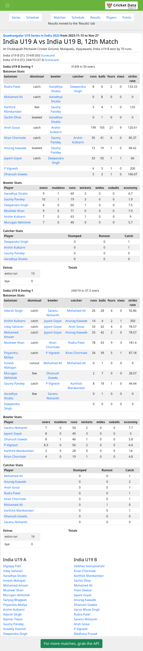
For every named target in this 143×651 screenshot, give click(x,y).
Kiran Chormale (15, 138)
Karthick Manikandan (19, 451)
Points (126, 17)
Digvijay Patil (12, 566)
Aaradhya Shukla (16, 193)
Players (111, 17)
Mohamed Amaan (15, 585)
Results (95, 17)
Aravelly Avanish (14, 629)
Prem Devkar (83, 590)
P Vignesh (11, 168)
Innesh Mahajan (14, 581)
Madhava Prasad (85, 634)
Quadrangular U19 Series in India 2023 (31, 35)
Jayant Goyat (13, 158)
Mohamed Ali (13, 97)
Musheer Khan (14, 211)
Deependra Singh (16, 205)
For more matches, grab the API (71, 643)
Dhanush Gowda (15, 174)
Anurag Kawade (15, 148)
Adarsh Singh (13, 311)
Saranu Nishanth (15, 428)
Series (16, 17)
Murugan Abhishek (17, 222)
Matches (60, 17)
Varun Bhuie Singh (87, 610)
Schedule (32, 17)
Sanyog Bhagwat (15, 600)
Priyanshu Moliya (15, 605)
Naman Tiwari (13, 619)
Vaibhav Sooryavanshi (89, 566)
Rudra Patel (12, 87)
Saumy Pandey (14, 199)
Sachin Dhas (12, 117)
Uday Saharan (14, 327)
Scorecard (48, 55)
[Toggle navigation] (7, 5)
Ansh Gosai (12, 127)
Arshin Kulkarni (15, 217)
